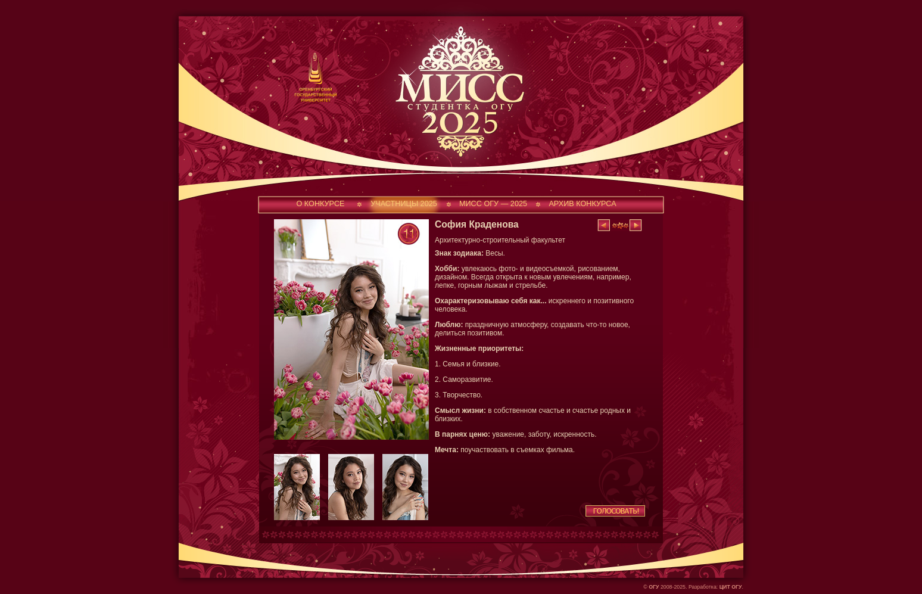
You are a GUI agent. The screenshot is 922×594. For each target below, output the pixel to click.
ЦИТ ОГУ (730, 587)
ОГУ (654, 587)
